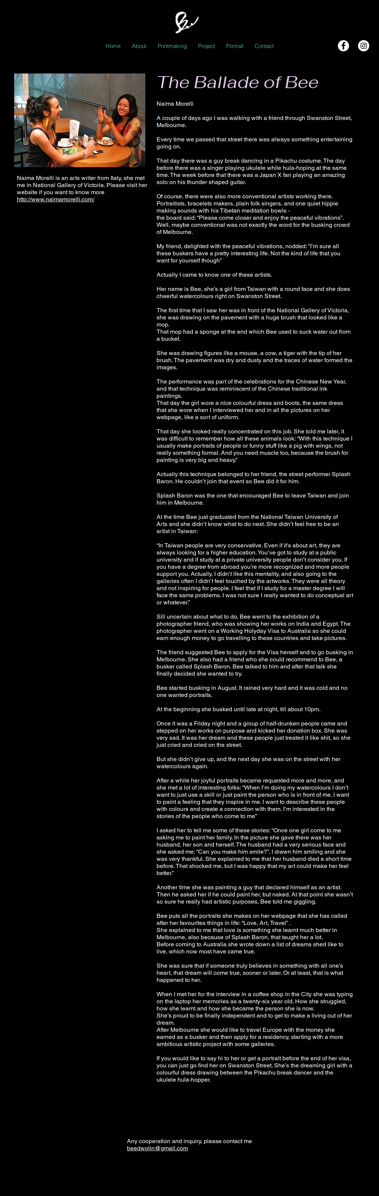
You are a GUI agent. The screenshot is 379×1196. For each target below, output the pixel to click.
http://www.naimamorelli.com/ (55, 199)
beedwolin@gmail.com (157, 1148)
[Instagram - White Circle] (363, 45)
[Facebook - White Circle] (343, 45)
